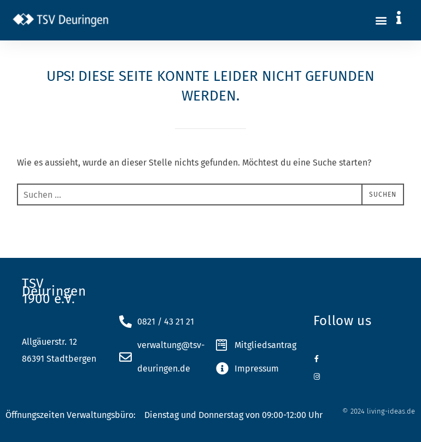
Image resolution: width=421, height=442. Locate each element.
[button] (381, 20)
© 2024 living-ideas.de (378, 411)
